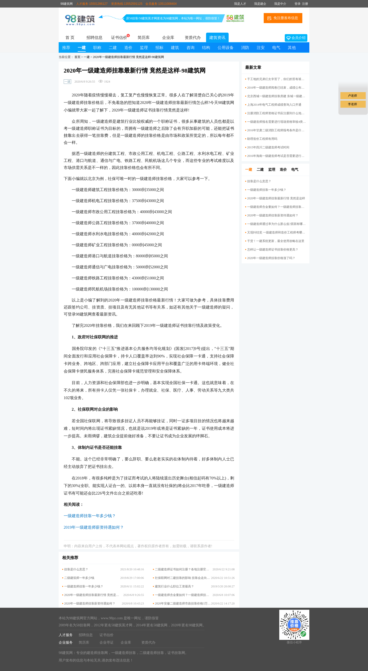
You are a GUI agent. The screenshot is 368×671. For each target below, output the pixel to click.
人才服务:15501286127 (92, 4)
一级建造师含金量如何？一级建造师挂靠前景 (185, 595)
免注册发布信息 (282, 18)
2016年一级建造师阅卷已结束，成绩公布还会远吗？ (276, 87)
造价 (128, 47)
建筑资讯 (217, 37)
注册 (305, 4)
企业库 (168, 37)
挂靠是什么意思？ (76, 569)
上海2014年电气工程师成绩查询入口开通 (274, 104)
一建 (82, 47)
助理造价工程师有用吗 (262, 139)
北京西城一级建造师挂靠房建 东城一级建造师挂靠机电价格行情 (276, 96)
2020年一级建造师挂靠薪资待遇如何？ (89, 603)
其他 (292, 47)
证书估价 (119, 37)
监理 (144, 47)
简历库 (144, 37)
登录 (298, 4)
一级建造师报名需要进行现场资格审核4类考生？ (276, 122)
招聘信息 (94, 37)
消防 (245, 47)
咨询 (191, 47)
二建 (113, 47)
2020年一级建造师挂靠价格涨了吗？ (271, 258)
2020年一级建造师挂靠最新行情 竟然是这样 (93, 595)
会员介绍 (296, 38)
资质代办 (193, 37)
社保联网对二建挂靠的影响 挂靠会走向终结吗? (186, 578)
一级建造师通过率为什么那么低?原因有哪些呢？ (276, 224)
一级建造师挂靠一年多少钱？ (83, 586)
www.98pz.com (112, 618)
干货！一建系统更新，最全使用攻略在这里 (275, 241)
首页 (77, 57)
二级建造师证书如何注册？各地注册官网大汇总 (186, 569)
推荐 (66, 47)
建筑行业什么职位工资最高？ (174, 586)
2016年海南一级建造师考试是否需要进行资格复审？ (276, 156)
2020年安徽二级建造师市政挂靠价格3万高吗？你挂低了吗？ (195, 603)
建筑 (175, 47)
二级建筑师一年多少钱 (79, 578)
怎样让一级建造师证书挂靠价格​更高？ (272, 249)
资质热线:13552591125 (126, 4)
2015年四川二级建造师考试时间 (268, 147)
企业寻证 (107, 642)
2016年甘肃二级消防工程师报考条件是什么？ (276, 130)
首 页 (69, 37)
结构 (206, 47)
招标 (159, 47)
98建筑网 (66, 4)
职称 (97, 47)
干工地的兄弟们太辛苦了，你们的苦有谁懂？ (276, 79)
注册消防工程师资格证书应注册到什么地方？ (276, 113)
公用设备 (226, 47)
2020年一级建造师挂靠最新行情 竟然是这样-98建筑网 (128, 57)
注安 (261, 47)
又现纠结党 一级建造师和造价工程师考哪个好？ (276, 232)
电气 (276, 47)
